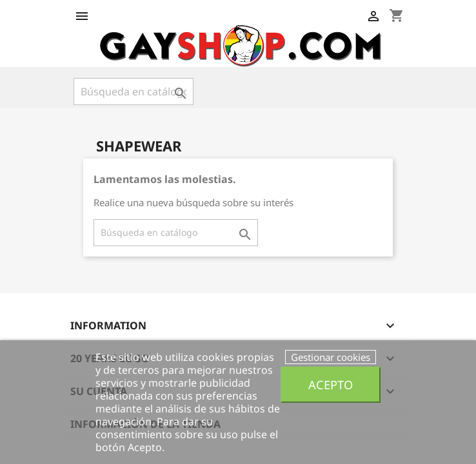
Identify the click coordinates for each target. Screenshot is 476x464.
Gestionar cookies (330, 357)
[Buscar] (133, 91)
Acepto (330, 384)
